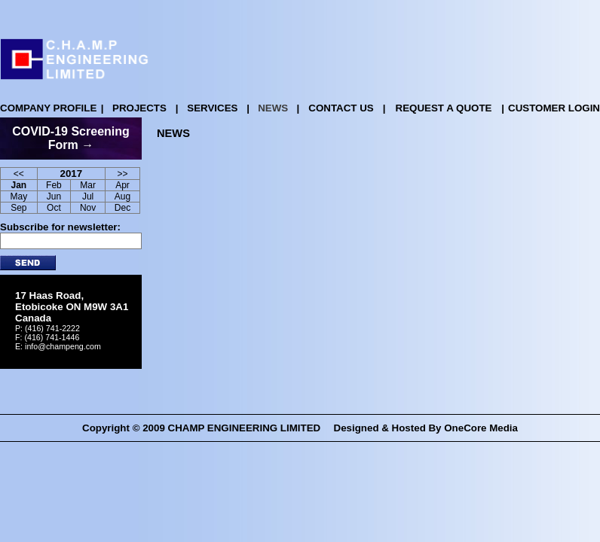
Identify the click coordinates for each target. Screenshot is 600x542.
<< (19, 174)
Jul (87, 196)
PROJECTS (139, 108)
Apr (122, 185)
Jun (54, 196)
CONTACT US (340, 108)
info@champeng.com (63, 346)
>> (123, 174)
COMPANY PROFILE (48, 108)
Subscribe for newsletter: (60, 227)
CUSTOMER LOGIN (554, 108)
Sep (18, 207)
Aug (122, 196)
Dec (122, 207)
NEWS (273, 108)
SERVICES (212, 108)
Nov (88, 207)
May (18, 196)
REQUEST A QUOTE (444, 108)
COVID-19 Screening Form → (71, 138)
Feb (54, 185)
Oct (54, 207)
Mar (88, 185)
